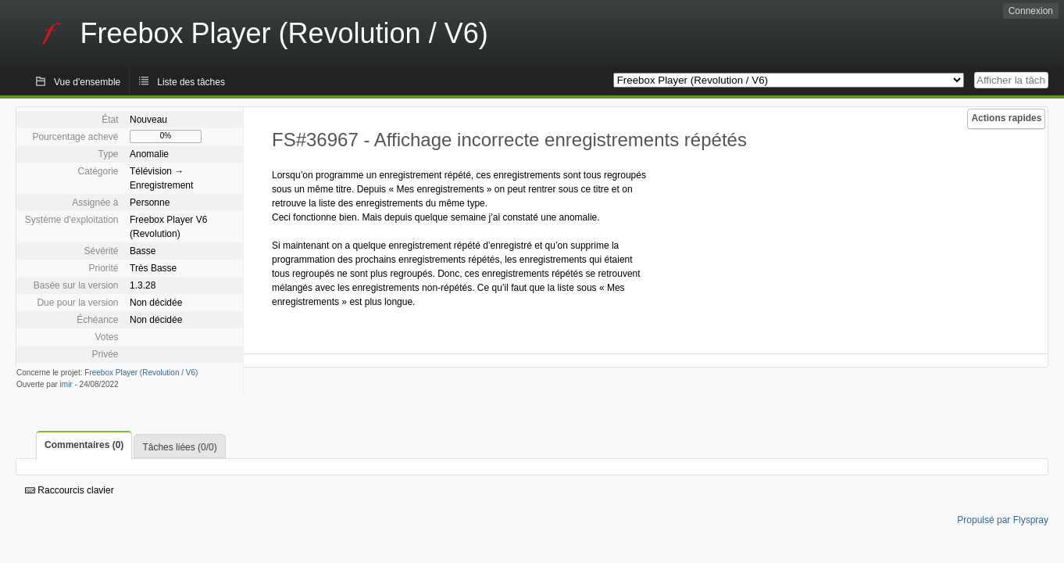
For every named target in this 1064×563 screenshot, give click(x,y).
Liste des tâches (191, 82)
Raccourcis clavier (69, 490)
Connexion (1031, 10)
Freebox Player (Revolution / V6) (141, 372)
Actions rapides (1006, 118)
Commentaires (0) (84, 444)
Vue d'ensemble (87, 82)
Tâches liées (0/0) (179, 447)
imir (66, 384)
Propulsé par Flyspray (1002, 520)
